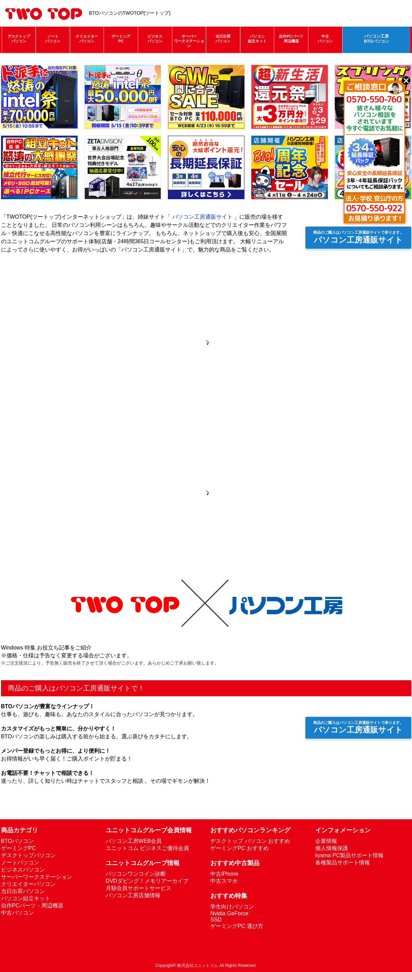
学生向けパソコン (232, 906)
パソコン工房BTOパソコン (376, 39)
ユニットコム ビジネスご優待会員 (147, 848)
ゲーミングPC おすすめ (239, 848)
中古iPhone (224, 874)
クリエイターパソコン (87, 38)
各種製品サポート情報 (342, 862)
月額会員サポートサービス (138, 888)
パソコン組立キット (257, 38)
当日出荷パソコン (222, 38)
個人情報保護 (331, 848)
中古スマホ (224, 881)
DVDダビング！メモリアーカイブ (147, 881)
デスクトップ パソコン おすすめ (250, 841)
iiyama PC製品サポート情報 (349, 855)
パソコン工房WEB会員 (134, 841)
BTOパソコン (17, 841)
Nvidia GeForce (229, 913)
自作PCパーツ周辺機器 (291, 38)
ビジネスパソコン (154, 38)
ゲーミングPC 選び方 (236, 926)
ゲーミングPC (120, 38)
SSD (216, 919)
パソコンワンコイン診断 (136, 874)
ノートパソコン (52, 38)
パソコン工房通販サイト (202, 217)
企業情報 (326, 841)
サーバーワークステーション (189, 41)
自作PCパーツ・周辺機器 (32, 905)
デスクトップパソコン (19, 38)
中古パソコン (325, 38)
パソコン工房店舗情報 (133, 895)
